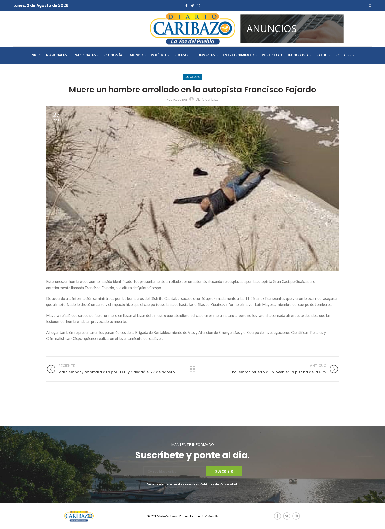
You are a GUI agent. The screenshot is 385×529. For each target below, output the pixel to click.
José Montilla (209, 516)
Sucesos (192, 77)
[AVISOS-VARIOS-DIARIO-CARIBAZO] (292, 28)
